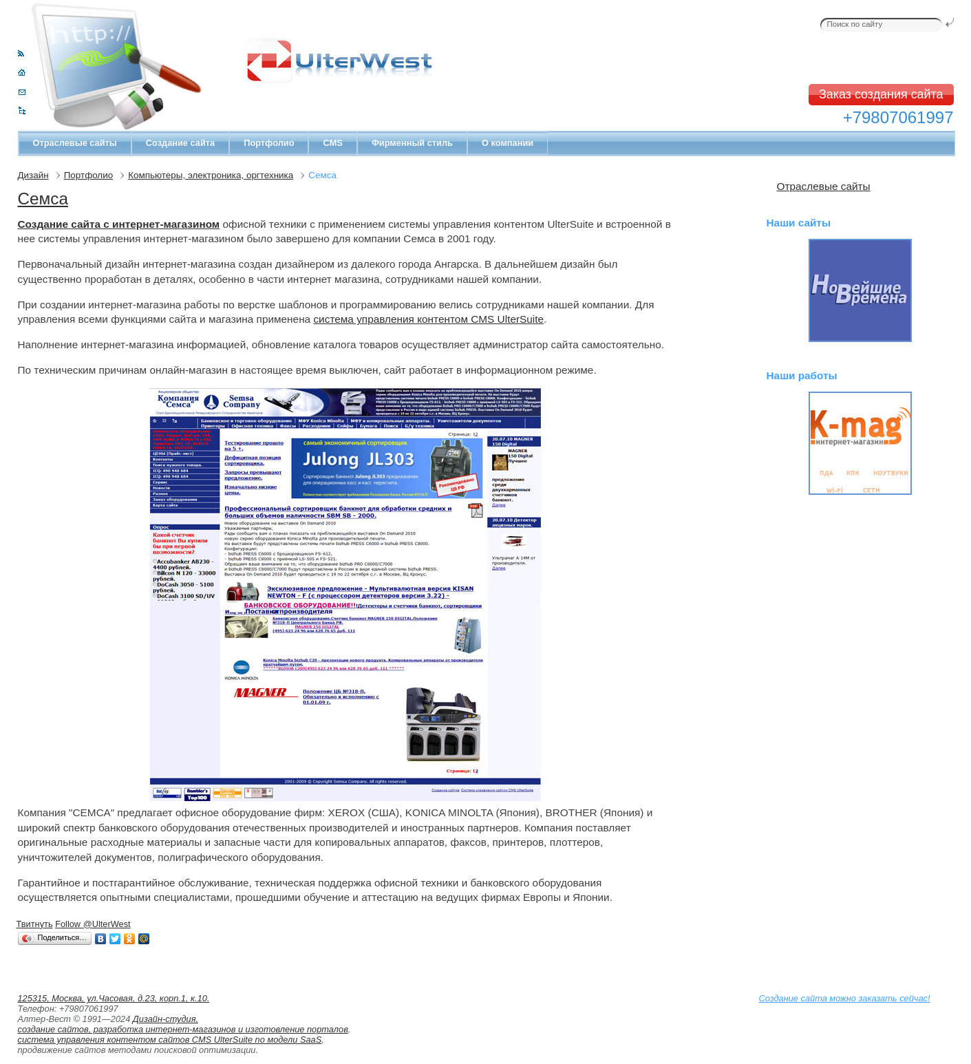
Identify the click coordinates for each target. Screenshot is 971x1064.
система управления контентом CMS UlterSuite (428, 319)
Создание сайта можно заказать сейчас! (844, 998)
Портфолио (269, 143)
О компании (507, 143)
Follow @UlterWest (92, 924)
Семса (43, 198)
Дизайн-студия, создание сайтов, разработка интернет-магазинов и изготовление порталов (183, 1024)
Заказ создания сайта (881, 94)
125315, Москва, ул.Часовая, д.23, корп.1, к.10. (114, 998)
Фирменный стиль (412, 143)
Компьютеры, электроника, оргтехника (210, 175)
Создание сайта (180, 143)
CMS (332, 143)
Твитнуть (35, 924)
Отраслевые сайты (75, 143)
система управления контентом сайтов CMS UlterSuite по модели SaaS (170, 1039)
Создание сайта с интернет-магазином (119, 224)
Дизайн (33, 175)
